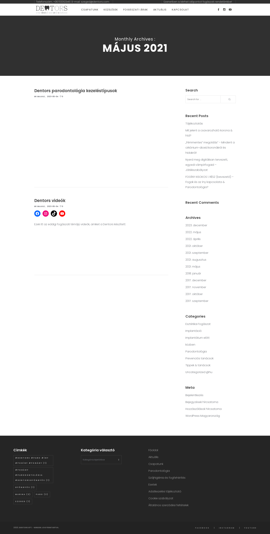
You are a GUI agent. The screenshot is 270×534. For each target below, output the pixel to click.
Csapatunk (155, 464)
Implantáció (193, 331)
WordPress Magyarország (202, 416)
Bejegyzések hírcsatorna (201, 402)
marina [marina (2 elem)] (23, 494)
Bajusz (41, 96)
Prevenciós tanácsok (199, 358)
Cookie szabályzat (160, 498)
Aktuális (153, 457)
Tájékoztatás (194, 124)
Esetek (152, 485)
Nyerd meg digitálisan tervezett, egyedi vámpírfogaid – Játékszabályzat (206, 165)
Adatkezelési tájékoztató (164, 491)
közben (190, 345)
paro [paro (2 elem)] (42, 494)
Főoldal (153, 450)
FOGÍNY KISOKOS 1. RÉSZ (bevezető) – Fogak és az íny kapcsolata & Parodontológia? (209, 182)
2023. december (196, 225)
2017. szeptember (196, 301)
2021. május (192, 267)
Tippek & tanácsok (197, 365)
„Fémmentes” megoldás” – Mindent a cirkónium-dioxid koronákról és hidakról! (210, 147)
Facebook (202, 528)
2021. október (194, 246)
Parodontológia (196, 351)
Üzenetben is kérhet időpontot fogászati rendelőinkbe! (198, 1)
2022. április (193, 239)
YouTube (250, 528)
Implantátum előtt (197, 338)
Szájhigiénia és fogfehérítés (166, 478)
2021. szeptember (196, 253)
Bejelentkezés (194, 395)
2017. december (195, 280)
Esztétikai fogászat (198, 324)
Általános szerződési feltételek (168, 505)
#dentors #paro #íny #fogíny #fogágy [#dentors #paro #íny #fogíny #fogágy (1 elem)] (32, 460)
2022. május (193, 232)
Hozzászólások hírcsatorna (203, 409)
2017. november (195, 287)
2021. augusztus (195, 260)
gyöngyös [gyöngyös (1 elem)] (25, 487)
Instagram (227, 528)
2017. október (194, 294)
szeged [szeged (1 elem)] (22, 501)
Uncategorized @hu (198, 372)
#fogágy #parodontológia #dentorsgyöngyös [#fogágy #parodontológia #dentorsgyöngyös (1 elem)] (32, 475)
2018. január (193, 273)
